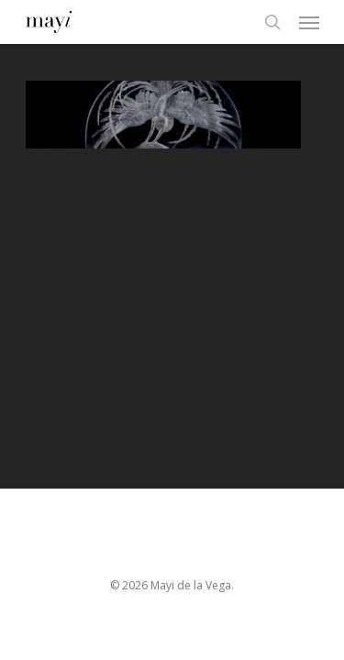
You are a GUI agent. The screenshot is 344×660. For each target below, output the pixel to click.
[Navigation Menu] (309, 22)
